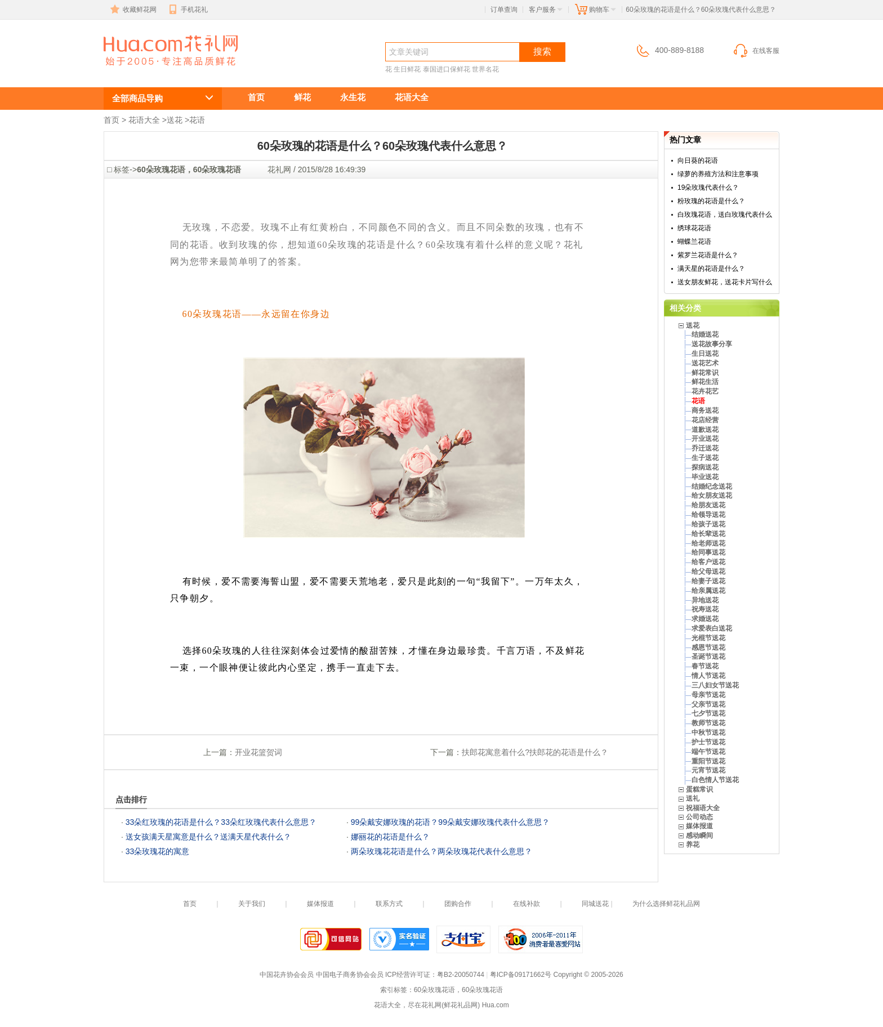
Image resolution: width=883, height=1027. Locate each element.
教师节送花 (708, 723)
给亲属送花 (708, 591)
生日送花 (705, 354)
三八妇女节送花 (715, 685)
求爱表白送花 (712, 628)
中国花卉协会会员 (287, 975)
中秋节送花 (708, 732)
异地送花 (705, 600)
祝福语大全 (703, 808)
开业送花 (705, 439)
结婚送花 (705, 334)
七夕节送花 (708, 713)
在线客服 (755, 51)
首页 (256, 97)
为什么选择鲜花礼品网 (666, 904)
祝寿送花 (705, 609)
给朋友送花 (708, 505)
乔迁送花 (705, 448)
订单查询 (504, 10)
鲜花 (302, 97)
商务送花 (705, 410)
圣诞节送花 (708, 656)
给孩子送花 (708, 524)
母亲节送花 (708, 695)
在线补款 (526, 904)
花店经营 (705, 420)
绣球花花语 (694, 228)
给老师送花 (708, 543)
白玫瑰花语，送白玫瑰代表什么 (724, 214)
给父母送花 (708, 571)
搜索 (542, 51)
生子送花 (705, 458)
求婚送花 (705, 619)
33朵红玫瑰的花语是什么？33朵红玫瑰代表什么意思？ (221, 822)
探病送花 (705, 467)
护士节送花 (708, 742)
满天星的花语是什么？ (711, 269)
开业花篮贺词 (258, 752)
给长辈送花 (708, 534)
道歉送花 (705, 430)
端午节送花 (708, 752)
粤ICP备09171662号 (520, 975)
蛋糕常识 (699, 789)
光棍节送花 (708, 638)
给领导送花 (708, 515)
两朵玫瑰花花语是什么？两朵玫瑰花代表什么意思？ (441, 851)
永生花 (352, 97)
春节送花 (705, 666)
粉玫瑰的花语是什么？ (711, 201)
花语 (197, 119)
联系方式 (389, 904)
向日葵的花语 (697, 160)
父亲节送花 (708, 704)
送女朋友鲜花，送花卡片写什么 (724, 282)
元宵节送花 (708, 770)
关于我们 (251, 904)
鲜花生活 (705, 382)
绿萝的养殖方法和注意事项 (718, 174)
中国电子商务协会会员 (349, 975)
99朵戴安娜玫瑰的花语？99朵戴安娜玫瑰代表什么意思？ (450, 822)
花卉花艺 (705, 391)
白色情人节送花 (715, 780)
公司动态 (699, 817)
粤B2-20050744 (460, 975)
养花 (692, 845)
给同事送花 (708, 552)
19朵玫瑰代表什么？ (708, 187)
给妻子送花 (708, 581)
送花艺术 (705, 363)
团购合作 (457, 904)
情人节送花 (708, 676)
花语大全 (412, 97)
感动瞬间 (699, 836)
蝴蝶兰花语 (694, 241)
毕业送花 (705, 477)
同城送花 (595, 904)
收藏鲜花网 (132, 9)
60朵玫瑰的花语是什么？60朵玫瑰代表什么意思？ (164, 71)
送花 (174, 119)
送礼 (692, 798)
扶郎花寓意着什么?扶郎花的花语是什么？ (535, 752)
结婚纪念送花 (712, 486)
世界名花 (485, 69)
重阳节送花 (708, 761)
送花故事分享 (712, 344)
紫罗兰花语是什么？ (707, 255)
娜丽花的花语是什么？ (390, 836)
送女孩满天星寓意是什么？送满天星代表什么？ (208, 836)
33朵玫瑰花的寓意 (158, 851)
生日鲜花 (407, 69)
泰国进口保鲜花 (446, 69)
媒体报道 (699, 826)
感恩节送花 (708, 647)
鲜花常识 (705, 373)
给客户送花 (708, 562)
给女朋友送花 (712, 495)
